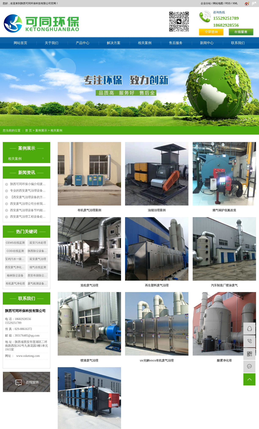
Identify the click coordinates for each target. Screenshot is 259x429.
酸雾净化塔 (224, 360)
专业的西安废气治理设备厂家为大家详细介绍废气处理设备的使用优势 (29, 190)
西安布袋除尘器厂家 (38, 275)
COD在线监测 (15, 250)
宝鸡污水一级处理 (15, 259)
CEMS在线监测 (15, 242)
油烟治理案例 (157, 210)
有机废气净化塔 (15, 283)
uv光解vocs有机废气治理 (157, 360)
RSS (227, 3)
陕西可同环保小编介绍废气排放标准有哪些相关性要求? (29, 184)
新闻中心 (207, 43)
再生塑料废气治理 (157, 285)
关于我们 (51, 43)
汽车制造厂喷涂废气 (224, 285)
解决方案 (113, 43)
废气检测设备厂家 (38, 283)
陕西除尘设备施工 (38, 250)
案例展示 (41, 130)
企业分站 (206, 3)
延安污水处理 (38, 242)
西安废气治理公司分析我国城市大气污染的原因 (29, 203)
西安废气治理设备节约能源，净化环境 (29, 210)
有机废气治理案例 (89, 210)
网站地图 (218, 3)
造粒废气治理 (89, 285)
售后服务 (176, 43)
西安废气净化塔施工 (15, 267)
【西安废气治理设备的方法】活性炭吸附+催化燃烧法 (29, 197)
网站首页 (20, 43)
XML (235, 3)
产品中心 (82, 43)
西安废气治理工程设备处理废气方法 (29, 216)
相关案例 (144, 43)
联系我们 (238, 43)
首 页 (28, 130)
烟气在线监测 (38, 267)
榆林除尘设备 (15, 275)
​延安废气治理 (38, 259)
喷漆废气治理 (89, 360)
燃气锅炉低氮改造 (224, 210)
